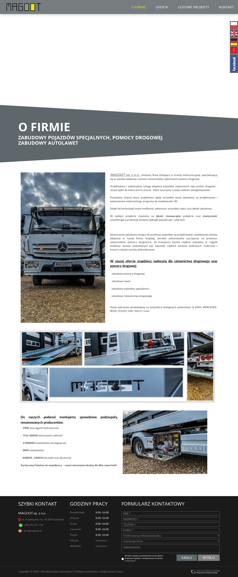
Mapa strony (108, 571)
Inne (120, 571)
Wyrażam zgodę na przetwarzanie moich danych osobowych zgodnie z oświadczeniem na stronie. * (144, 558)
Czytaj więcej (130, 561)
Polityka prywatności (87, 571)
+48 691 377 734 (34, 524)
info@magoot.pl (33, 530)
